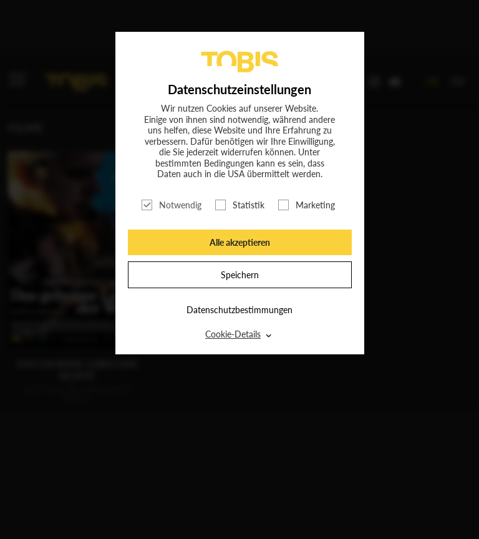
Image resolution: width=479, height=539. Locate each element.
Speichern (240, 275)
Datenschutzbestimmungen (239, 309)
